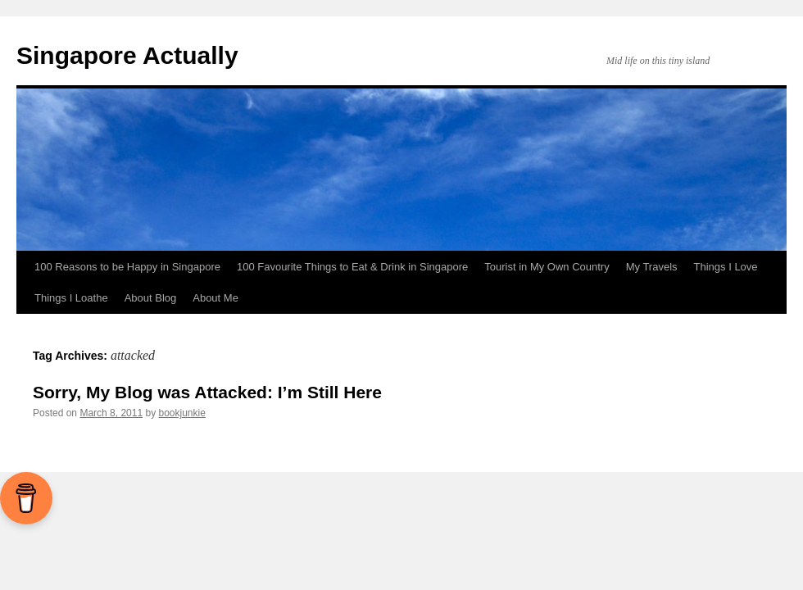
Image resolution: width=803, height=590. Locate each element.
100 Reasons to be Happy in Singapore (127, 267)
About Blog (151, 298)
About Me (215, 298)
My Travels (652, 267)
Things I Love (726, 267)
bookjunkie (181, 413)
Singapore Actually (127, 55)
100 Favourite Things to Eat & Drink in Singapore (352, 267)
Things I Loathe (71, 298)
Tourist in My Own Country (546, 267)
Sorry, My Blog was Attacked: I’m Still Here (207, 392)
